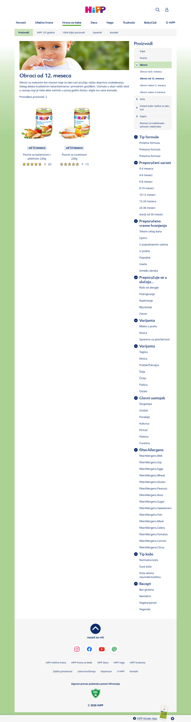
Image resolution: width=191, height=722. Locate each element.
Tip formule (149, 137)
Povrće (143, 58)
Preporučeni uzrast (155, 163)
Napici (143, 116)
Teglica (143, 352)
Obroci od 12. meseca (152, 78)
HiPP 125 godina (46, 32)
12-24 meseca (147, 201)
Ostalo (143, 391)
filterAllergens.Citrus (151, 547)
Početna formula (149, 143)
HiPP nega (119, 662)
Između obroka (148, 270)
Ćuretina (144, 443)
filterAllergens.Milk (150, 456)
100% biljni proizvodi (74, 32)
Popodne (144, 257)
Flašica (143, 385)
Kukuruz (144, 423)
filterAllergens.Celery (152, 528)
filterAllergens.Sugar (151, 501)
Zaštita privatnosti (62, 671)
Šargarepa (145, 404)
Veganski (144, 609)
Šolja (142, 371)
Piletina (143, 436)
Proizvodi (23, 32)
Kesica (143, 333)
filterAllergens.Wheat (152, 475)
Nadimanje (146, 300)
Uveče (143, 264)
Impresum (106, 671)
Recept (145, 584)
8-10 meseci (146, 188)
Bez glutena (146, 589)
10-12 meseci (147, 195)
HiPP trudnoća (137, 662)
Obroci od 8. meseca (151, 71)
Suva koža (145, 566)
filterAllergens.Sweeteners (155, 508)
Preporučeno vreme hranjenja (153, 223)
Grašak (143, 410)
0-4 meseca (146, 168)
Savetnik (97, 32)
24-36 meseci (147, 208)
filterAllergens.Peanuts (153, 488)
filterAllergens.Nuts (151, 495)
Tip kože (146, 554)
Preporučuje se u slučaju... (153, 279)
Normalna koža (148, 560)
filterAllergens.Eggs (151, 469)
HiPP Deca (102, 662)
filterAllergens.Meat (151, 521)
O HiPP (121, 671)
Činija (142, 378)
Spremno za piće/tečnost (154, 339)
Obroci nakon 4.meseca (152, 92)
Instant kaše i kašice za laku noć (154, 107)
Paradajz (144, 417)
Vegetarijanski (148, 603)
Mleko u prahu (148, 326)
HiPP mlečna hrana (56, 662)
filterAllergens (151, 450)
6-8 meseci (145, 181)
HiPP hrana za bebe (81, 662)
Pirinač (143, 430)
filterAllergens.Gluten (152, 482)
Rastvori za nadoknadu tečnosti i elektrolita (152, 125)
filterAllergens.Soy (150, 462)
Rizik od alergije (149, 287)
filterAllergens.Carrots (152, 541)
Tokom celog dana (150, 231)
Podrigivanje (147, 294)
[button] (158, 10)
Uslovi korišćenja (87, 671)
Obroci (143, 64)
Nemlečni (145, 596)
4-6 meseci (145, 175)
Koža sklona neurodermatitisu (150, 575)
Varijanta (147, 320)
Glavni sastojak (152, 398)
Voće (142, 99)
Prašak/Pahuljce (149, 365)
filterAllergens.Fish (150, 514)
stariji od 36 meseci (151, 214)
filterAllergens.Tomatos (153, 534)
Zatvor (143, 314)
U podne (144, 251)
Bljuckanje (145, 307)
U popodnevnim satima (153, 244)
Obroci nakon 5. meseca (153, 85)
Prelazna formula (149, 149)
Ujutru (143, 238)
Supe (142, 51)
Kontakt (114, 32)
